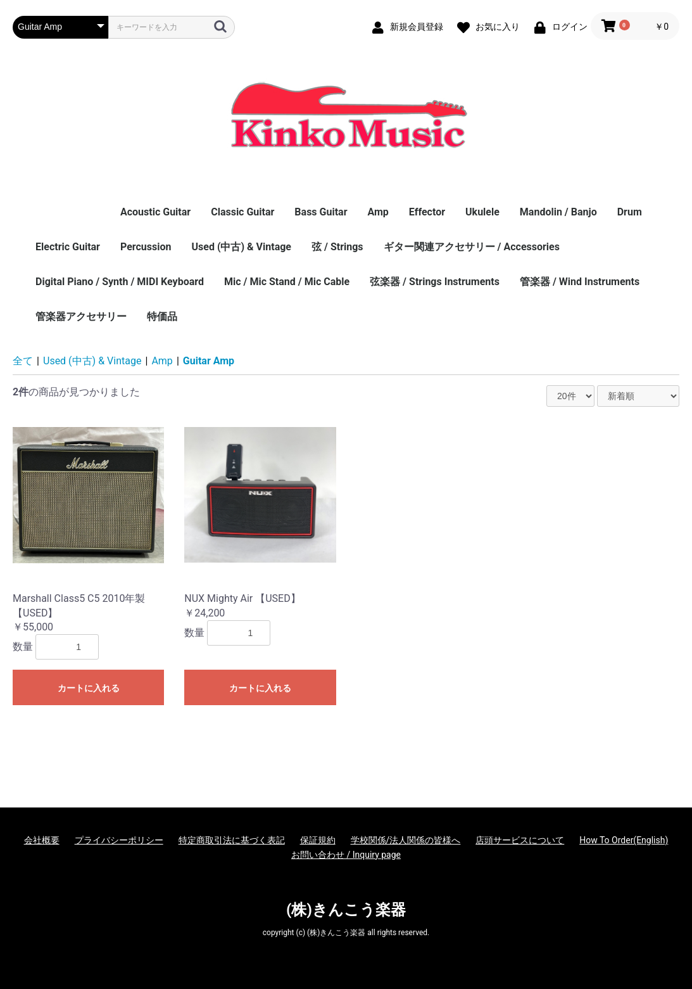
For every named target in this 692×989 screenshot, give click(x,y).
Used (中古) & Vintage (242, 247)
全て (23, 361)
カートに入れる (89, 688)
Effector (427, 212)
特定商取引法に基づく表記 (232, 840)
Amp (377, 212)
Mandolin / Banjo (558, 212)
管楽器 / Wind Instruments (579, 282)
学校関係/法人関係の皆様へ (406, 840)
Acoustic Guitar (155, 212)
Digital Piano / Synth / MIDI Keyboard (119, 282)
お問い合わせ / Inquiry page (346, 855)
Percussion (146, 247)
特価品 (162, 316)
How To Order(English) (623, 840)
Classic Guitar (242, 212)
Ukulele (482, 212)
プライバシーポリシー (119, 840)
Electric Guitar (67, 247)
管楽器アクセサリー (81, 316)
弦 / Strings (337, 247)
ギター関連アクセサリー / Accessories (472, 247)
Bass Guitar (320, 212)
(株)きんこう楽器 (346, 910)
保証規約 (318, 840)
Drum (629, 212)
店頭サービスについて (519, 840)
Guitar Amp (208, 361)
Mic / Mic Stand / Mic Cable (286, 282)
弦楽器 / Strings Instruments (435, 282)
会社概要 (42, 840)
